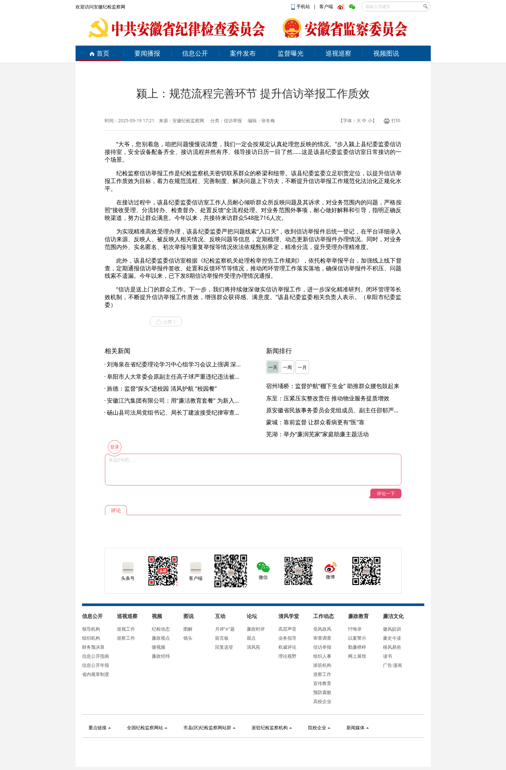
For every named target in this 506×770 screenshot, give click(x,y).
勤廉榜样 (357, 647)
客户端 (326, 6)
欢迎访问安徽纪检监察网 (100, 7)
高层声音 (287, 629)
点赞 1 (166, 322)
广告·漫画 (392, 665)
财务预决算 (93, 647)
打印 (392, 120)
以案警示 (357, 638)
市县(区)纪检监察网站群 (209, 727)
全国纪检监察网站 (147, 727)
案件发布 (243, 53)
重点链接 (99, 727)
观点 (251, 638)
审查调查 (322, 638)
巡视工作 (126, 629)
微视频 (158, 647)
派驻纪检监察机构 (272, 727)
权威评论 (287, 647)
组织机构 (91, 638)
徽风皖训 (392, 629)
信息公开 (195, 53)
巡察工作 (126, 638)
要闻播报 (147, 53)
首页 (99, 53)
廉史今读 (392, 638)
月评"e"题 (225, 629)
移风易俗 (392, 647)
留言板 (222, 638)
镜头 (187, 638)
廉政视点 (161, 638)
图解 (187, 629)
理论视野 (287, 656)
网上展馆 (357, 656)
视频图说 (386, 53)
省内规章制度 (95, 674)
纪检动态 (161, 629)
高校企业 (322, 701)
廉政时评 (256, 629)
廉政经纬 (161, 656)
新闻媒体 (357, 727)
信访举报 (322, 647)
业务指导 (287, 638)
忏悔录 (355, 629)
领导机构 (91, 629)
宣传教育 (322, 683)
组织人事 (322, 656)
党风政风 (322, 629)
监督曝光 (291, 53)
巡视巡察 (338, 53)
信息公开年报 (95, 665)
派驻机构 (322, 665)
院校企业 (319, 727)
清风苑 (253, 647)
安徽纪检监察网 (188, 120)
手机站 (301, 6)
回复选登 (224, 647)
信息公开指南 (95, 656)
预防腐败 (322, 692)
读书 (387, 656)
